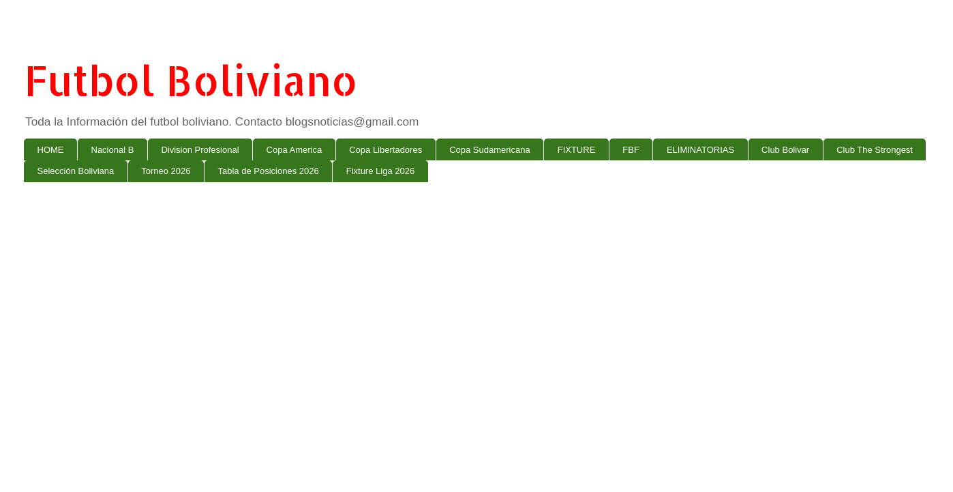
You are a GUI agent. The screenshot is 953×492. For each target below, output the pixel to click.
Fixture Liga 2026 (380, 171)
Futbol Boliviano (191, 80)
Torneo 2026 (165, 171)
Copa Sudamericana (489, 150)
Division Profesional (200, 150)
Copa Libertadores (385, 150)
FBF (630, 150)
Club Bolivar (785, 150)
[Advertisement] (433, 298)
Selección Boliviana (76, 171)
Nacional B (112, 150)
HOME (50, 150)
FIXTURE (577, 150)
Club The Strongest (874, 150)
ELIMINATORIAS (700, 150)
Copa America (294, 150)
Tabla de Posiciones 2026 (268, 171)
